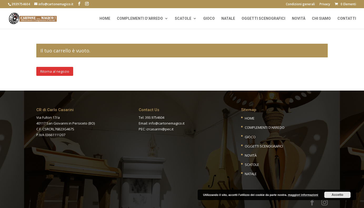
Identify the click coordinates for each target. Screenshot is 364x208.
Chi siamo (321, 19)
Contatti (346, 19)
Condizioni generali (300, 4)
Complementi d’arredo (140, 19)
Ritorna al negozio (54, 71)
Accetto (337, 195)
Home (104, 19)
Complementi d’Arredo (265, 127)
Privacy (325, 4)
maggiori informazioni (303, 194)
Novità (298, 19)
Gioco (209, 19)
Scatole (183, 19)
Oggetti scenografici (263, 19)
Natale (228, 19)
